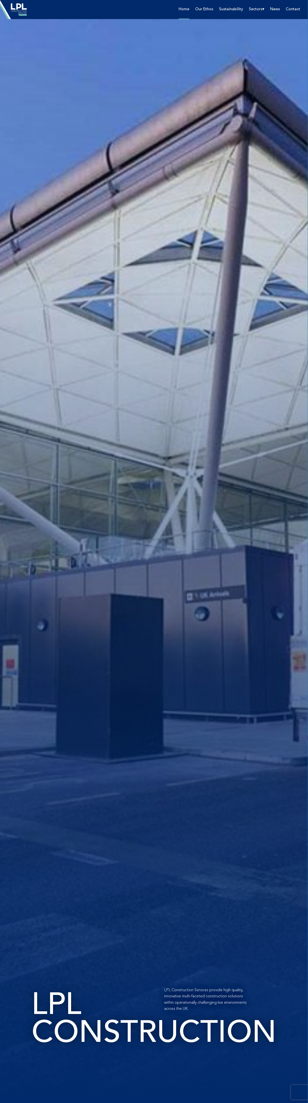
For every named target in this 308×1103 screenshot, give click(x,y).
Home (184, 9)
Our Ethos (204, 9)
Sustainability (231, 9)
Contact (293, 9)
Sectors (255, 9)
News (275, 9)
